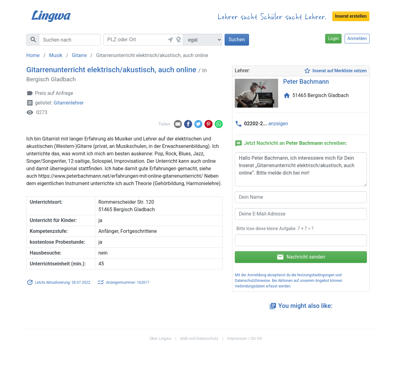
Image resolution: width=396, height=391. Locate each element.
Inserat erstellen (351, 16)
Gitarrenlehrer (69, 103)
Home (33, 55)
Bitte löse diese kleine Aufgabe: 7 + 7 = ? (274, 228)
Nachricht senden (301, 257)
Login (333, 38)
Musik (55, 55)
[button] (169, 40)
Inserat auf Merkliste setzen (335, 70)
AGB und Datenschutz (199, 338)
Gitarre (79, 55)
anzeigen (278, 124)
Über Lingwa (160, 338)
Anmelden (357, 38)
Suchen (237, 39)
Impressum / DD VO (244, 338)
